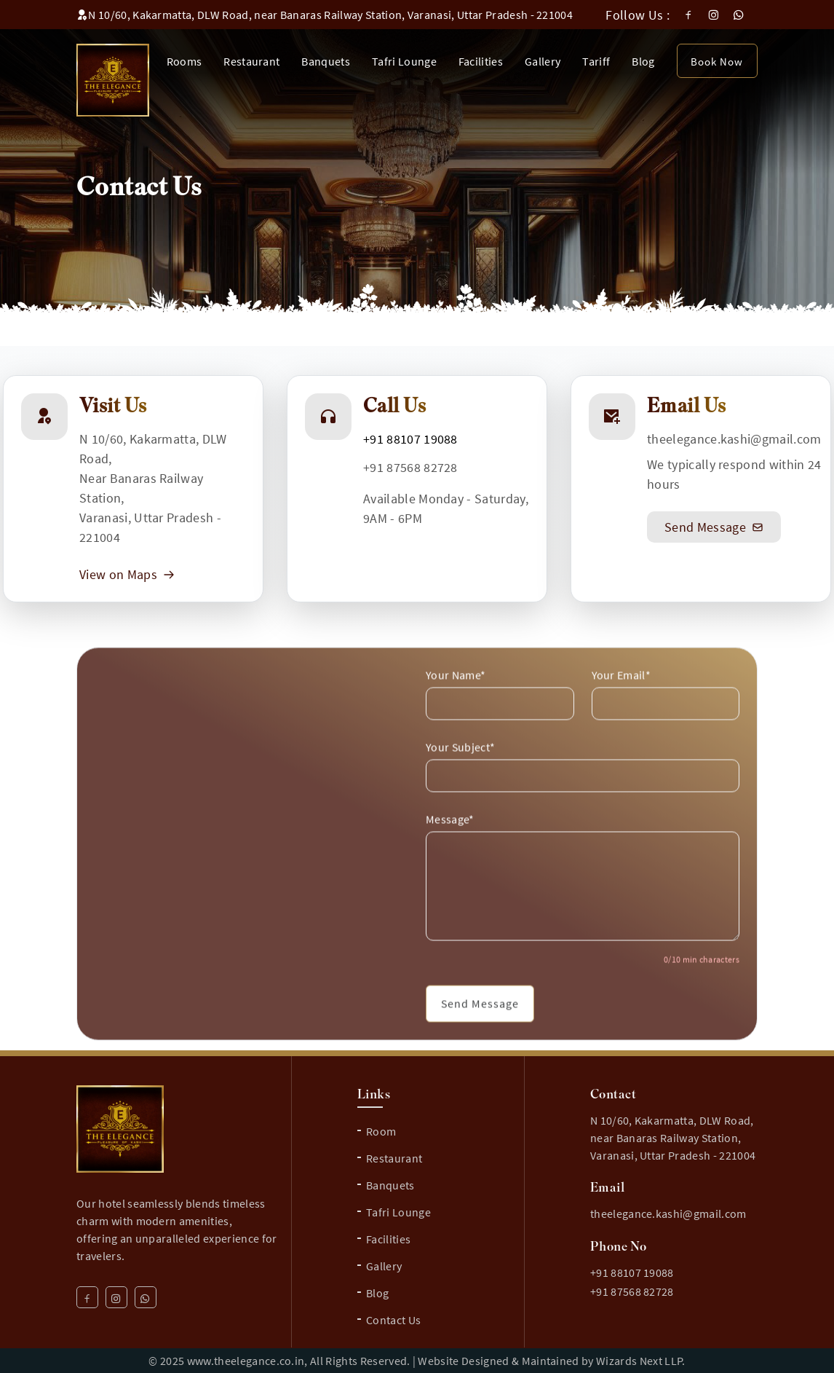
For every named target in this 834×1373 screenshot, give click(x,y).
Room (381, 1131)
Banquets (325, 61)
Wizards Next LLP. (640, 1360)
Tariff (596, 61)
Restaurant (251, 61)
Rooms (184, 61)
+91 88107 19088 (410, 438)
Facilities (480, 61)
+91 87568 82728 (410, 467)
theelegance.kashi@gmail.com (734, 438)
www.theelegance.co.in (246, 1360)
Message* (450, 846)
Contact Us (393, 1320)
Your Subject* (460, 774)
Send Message (713, 527)
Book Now (717, 61)
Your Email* (621, 702)
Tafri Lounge (404, 61)
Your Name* (455, 702)
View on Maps (127, 574)
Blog (643, 61)
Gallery (542, 61)
